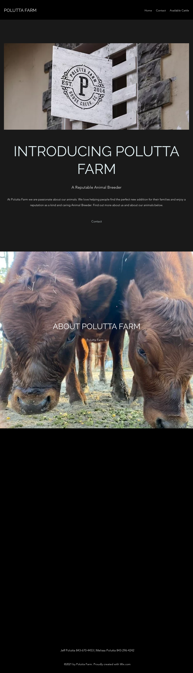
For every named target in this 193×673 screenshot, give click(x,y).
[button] (96, 221)
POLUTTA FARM (20, 10)
